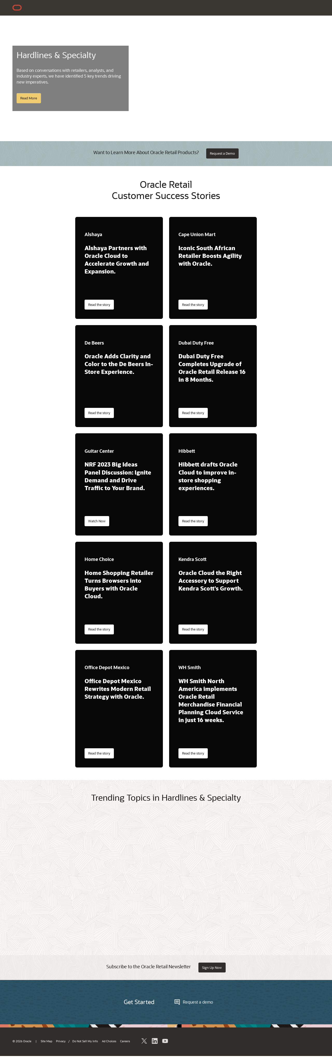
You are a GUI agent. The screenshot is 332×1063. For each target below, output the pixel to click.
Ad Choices (109, 1041)
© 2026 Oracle (21, 1041)
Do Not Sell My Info (85, 1041)
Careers (125, 1041)
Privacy (61, 1041)
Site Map (46, 1041)
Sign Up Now (212, 967)
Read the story (99, 305)
